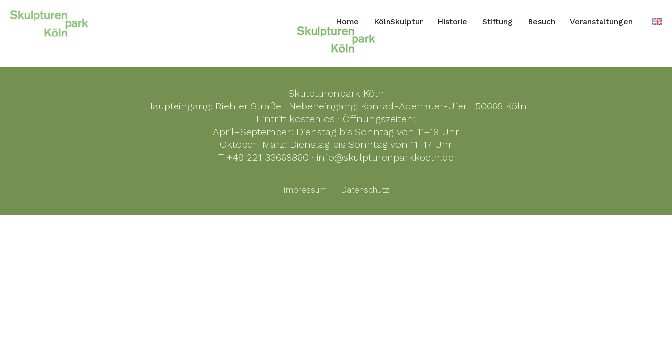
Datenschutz (365, 190)
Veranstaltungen (601, 21)
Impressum (305, 190)
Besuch (541, 21)
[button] (21, 333)
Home (347, 21)
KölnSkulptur (398, 21)
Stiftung (497, 21)
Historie (452, 21)
